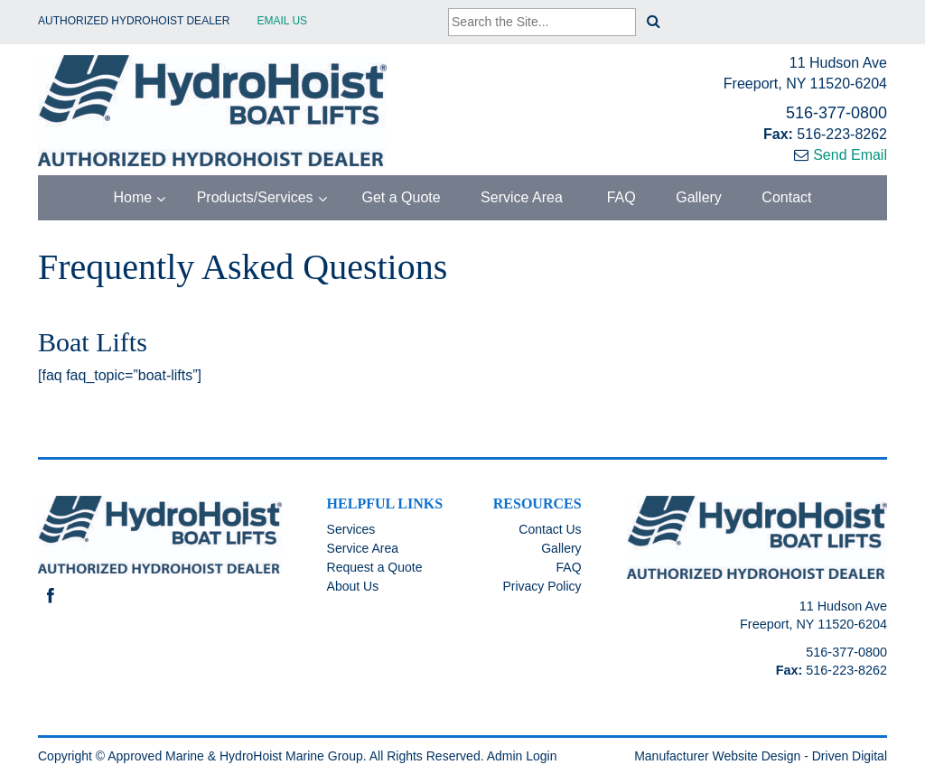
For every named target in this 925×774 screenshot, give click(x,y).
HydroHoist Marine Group (291, 756)
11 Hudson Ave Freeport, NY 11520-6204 (805, 73)
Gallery (699, 197)
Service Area (522, 197)
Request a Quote (375, 567)
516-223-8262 (842, 134)
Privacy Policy (541, 586)
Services (351, 529)
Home (133, 197)
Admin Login (522, 756)
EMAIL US (282, 20)
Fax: (780, 134)
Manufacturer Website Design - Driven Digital (760, 756)
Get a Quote (399, 197)
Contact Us (550, 529)
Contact (786, 197)
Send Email (850, 155)
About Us (353, 586)
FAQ (619, 197)
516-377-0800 (836, 113)
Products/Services (255, 197)
